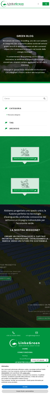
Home (25, 331)
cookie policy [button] (26, 373)
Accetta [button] (25, 387)
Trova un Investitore (25, 348)
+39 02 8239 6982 (13, 318)
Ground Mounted (25, 341)
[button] (38, 3)
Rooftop (25, 338)
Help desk (25, 355)
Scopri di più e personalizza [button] (25, 391)
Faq (25, 358)
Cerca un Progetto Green (25, 351)
